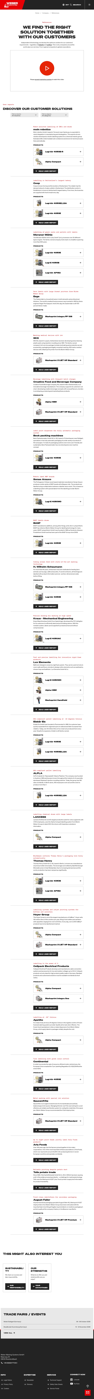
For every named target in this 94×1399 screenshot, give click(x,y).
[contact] (88, 1393)
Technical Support (56, 1390)
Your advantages (44, 1296)
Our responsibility (17, 1296)
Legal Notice (8, 1390)
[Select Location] (65, 5)
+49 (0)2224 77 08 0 (10, 1372)
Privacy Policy (8, 1394)
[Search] (75, 5)
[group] (15, 1283)
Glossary (30, 1394)
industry (41, 45)
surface (49, 45)
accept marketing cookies (43, 79)
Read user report (47, 171)
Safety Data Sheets (56, 1394)
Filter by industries (16, 114)
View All (8, 1342)
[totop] (88, 1386)
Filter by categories (46, 114)
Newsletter (30, 1390)
